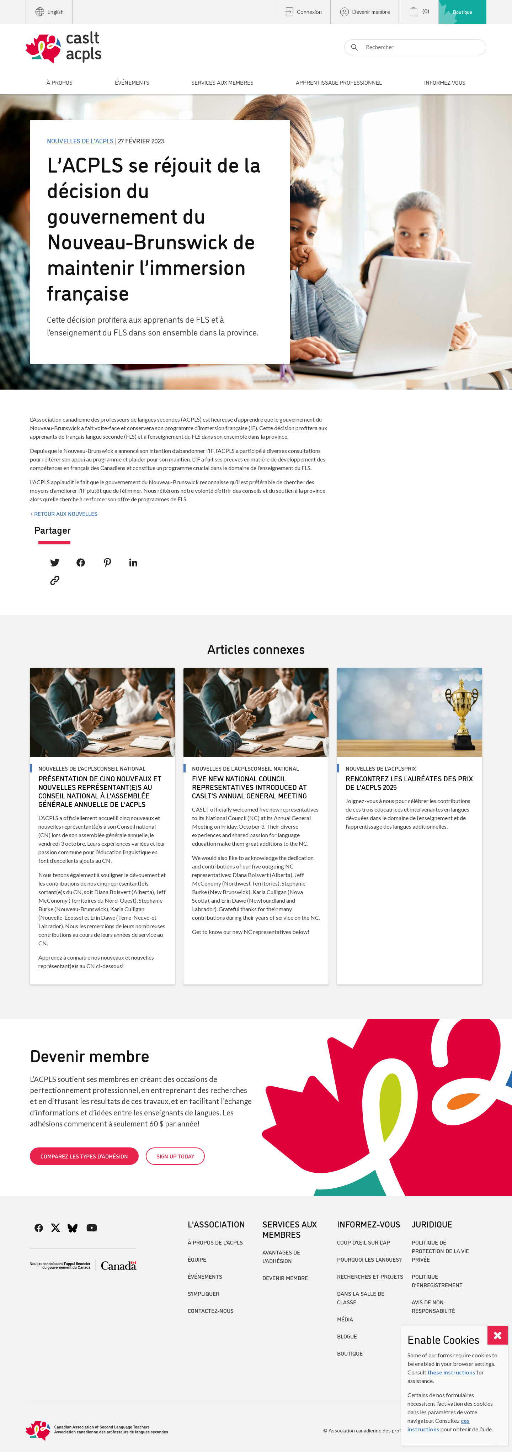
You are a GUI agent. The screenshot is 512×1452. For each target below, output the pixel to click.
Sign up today (175, 1156)
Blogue (347, 1336)
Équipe (197, 1259)
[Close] (497, 1335)
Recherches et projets (370, 1276)
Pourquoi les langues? (369, 1259)
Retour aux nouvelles (65, 513)
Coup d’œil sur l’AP (363, 1242)
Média (345, 1319)
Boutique (462, 11)
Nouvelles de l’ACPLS (80, 140)
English (49, 11)
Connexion (303, 11)
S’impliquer (203, 1293)
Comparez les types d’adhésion (84, 1156)
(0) (418, 11)
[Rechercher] (415, 47)
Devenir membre (364, 11)
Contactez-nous (211, 1310)
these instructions (451, 1372)
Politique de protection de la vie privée (440, 1250)
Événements (205, 1276)
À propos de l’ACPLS (215, 1242)
